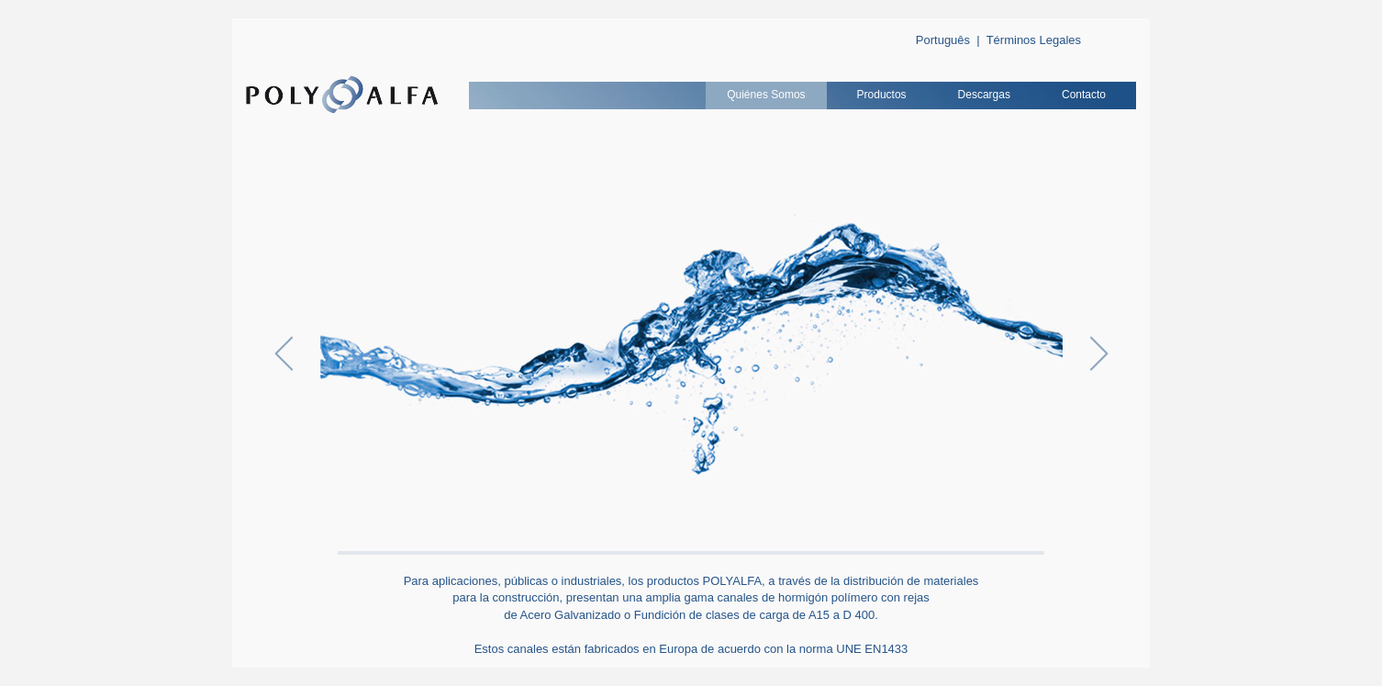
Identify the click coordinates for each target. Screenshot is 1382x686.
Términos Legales (1033, 40)
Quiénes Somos (766, 94)
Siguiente (1099, 353)
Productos (882, 94)
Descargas (984, 94)
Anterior (283, 353)
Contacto (1084, 94)
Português (943, 40)
